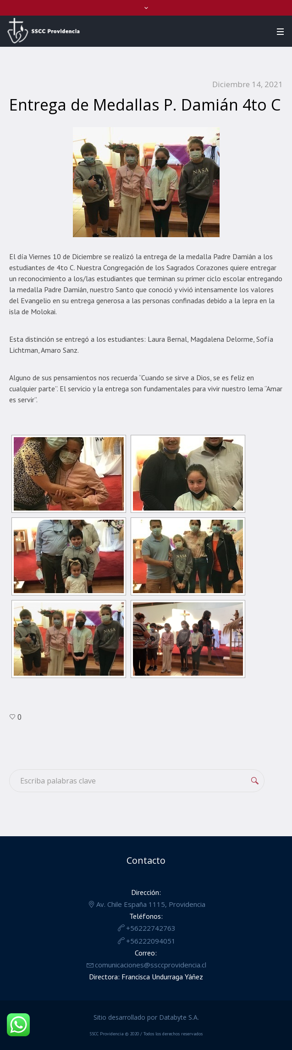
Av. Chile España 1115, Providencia (150, 904)
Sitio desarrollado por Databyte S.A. (146, 1017)
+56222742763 (151, 928)
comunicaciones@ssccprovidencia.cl (150, 964)
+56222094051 (151, 940)
